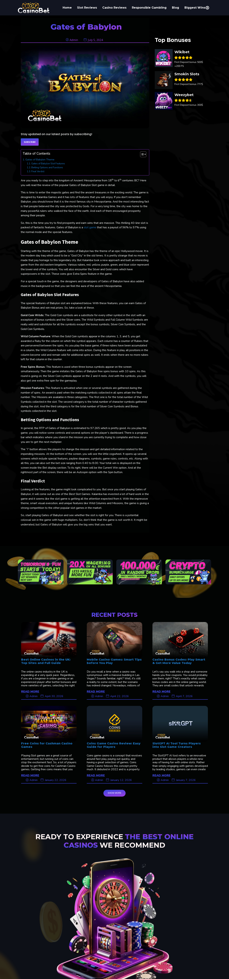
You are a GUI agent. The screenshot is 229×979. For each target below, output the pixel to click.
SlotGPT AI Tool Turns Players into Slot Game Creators (176, 745)
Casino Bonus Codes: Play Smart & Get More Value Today (178, 661)
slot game (90, 227)
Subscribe (30, 142)
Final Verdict (37, 171)
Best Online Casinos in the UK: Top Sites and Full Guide (45, 661)
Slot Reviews (87, 7)
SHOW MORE (114, 793)
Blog (175, 7)
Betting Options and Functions (47, 167)
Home (67, 7)
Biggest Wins (196, 8)
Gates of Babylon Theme (39, 159)
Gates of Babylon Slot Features (48, 163)
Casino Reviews (114, 7)
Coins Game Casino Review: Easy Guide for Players (113, 745)
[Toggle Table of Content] (141, 154)
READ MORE (30, 691)
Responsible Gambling (149, 7)
